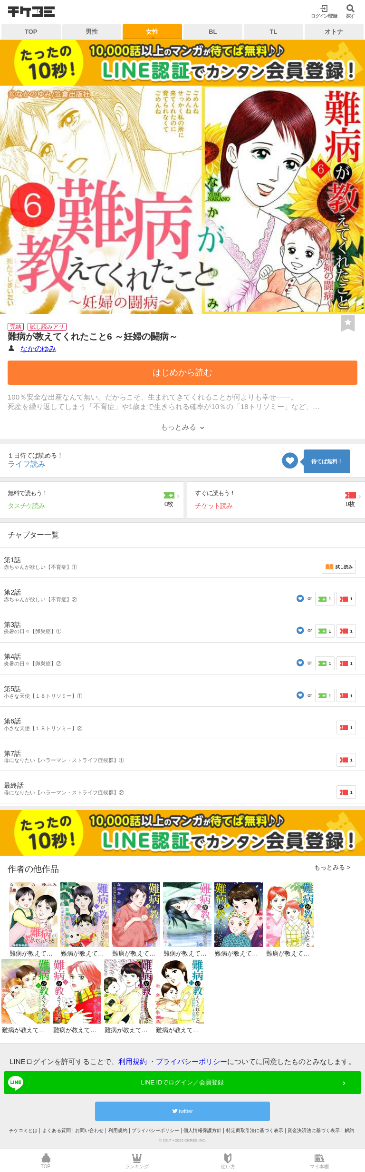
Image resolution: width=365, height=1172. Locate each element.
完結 (15, 326)
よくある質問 (56, 1130)
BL (213, 31)
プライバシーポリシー (191, 1061)
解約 (349, 1130)
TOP (31, 31)
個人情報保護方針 (202, 1130)
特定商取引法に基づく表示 (254, 1130)
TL (273, 31)
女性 (152, 31)
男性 (92, 31)
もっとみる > (332, 867)
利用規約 (132, 1061)
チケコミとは (23, 1130)
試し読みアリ (47, 326)
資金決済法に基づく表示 (314, 1130)
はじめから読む (182, 372)
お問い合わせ (89, 1130)
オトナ (334, 31)
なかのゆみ (38, 348)
